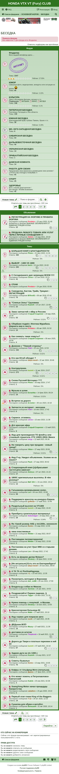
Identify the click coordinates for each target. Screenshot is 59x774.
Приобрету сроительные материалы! (30, 513)
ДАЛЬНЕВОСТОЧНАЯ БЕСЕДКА (25, 142)
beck (30, 265)
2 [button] (23, 206)
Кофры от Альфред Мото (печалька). (30, 670)
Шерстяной (33, 360)
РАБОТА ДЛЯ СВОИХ (19, 169)
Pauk (30, 462)
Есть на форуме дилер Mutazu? (27, 557)
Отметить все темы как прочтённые (25, 203)
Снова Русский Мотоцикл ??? (26, 380)
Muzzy (30, 627)
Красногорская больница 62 (25, 610)
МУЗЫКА (24, 101)
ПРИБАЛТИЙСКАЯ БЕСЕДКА (23, 155)
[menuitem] (8, 9)
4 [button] (30, 206)
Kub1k (30, 681)
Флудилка (14, 53)
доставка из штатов (21, 632)
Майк (30, 612)
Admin (30, 237)
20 (52, 256)
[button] (15, 207)
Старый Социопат (35, 314)
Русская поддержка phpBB (29, 768)
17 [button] (40, 206)
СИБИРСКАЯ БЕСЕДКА (21, 136)
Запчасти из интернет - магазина (28, 407)
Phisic (30, 253)
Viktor (30, 449)
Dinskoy (31, 559)
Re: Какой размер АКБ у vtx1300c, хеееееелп (34, 524)
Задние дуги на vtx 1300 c (24, 653)
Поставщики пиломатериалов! (27, 539)
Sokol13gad (33, 516)
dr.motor (31, 403)
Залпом (31, 589)
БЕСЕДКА (8, 33)
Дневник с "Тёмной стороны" (26, 346)
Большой (32, 706)
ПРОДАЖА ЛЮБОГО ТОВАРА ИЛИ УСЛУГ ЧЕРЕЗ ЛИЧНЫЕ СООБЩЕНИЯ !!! (31, 233)
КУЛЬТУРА (14, 97)
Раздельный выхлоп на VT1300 (27, 506)
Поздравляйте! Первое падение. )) (29, 593)
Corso (30, 277)
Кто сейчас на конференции (14, 732)
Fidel (30, 348)
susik (30, 619)
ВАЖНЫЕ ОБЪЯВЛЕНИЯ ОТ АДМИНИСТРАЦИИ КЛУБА (29, 224)
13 (49, 268)
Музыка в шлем (19, 390)
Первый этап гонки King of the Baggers (31, 696)
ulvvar (30, 420)
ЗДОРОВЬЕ (15, 185)
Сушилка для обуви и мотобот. (27, 704)
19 (49, 256)
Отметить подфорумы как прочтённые (43, 44)
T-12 (29, 699)
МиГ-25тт (32, 482)
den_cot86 (32, 581)
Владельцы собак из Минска (26, 586)
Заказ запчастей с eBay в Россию (28, 312)
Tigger (30, 595)
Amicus (31, 472)
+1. (29, 573)
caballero (31, 691)
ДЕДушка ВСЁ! (18, 624)
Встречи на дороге (21, 401)
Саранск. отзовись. (21, 417)
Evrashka (32, 393)
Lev (29, 492)
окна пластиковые (20, 531)
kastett (30, 370)
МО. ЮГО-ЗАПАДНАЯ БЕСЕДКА (25, 129)
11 (46, 373)
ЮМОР (12, 82)
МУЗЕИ (42, 101)
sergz (30, 439)
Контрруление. (19, 368)
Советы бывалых (20, 661)
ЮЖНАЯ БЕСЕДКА (18, 118)
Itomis (30, 526)
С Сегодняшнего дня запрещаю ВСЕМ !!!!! (32, 275)
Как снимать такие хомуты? (25, 336)
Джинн (31, 672)
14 (52, 268)
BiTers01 (31, 295)
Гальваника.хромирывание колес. (29, 490)
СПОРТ (12, 179)
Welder (31, 534)
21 (56, 256)
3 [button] (27, 206)
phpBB (24, 765)
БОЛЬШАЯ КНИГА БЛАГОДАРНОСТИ (30, 251)
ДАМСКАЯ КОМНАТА (19, 162)
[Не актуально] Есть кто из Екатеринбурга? (33, 563)
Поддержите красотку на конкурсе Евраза (32, 499)
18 (46, 256)
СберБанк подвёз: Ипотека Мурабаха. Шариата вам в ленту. (29, 325)
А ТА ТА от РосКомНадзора (25, 571)
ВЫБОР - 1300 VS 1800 (22, 263)
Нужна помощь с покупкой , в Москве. (31, 602)
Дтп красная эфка (20, 425)
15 (56, 268)
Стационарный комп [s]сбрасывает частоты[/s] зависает (28, 468)
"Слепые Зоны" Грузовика (25, 302)
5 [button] (34, 206)
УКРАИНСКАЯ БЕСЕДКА (21, 149)
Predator (31, 221)
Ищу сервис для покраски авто (27, 617)
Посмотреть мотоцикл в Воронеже (29, 579)
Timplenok (32, 634)
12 (46, 268)
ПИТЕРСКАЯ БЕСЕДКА (20, 110)
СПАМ (14, 284)
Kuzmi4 (31, 305)
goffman (31, 501)
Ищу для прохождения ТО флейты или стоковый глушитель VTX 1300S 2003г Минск (32, 436)
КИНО (33, 101)
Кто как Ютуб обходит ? (23, 358)
